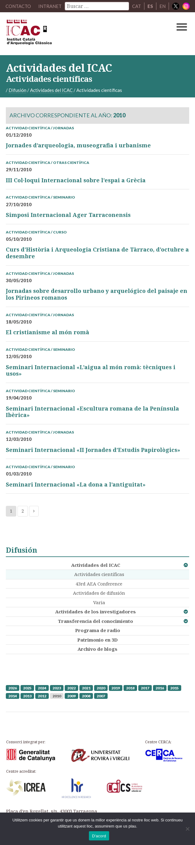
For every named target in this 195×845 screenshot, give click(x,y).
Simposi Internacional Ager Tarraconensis (68, 214)
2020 (101, 688)
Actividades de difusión (99, 593)
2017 (145, 688)
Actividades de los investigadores (95, 611)
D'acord (99, 836)
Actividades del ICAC (95, 565)
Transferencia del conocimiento (95, 621)
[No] (187, 829)
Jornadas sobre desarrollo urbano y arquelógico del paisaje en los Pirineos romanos (96, 294)
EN (162, 6)
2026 (12, 688)
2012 (42, 696)
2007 (101, 696)
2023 (56, 688)
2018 (130, 688)
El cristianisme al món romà (47, 332)
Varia (99, 602)
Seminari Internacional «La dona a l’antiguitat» (76, 484)
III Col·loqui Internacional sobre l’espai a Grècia (76, 180)
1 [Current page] (11, 511)
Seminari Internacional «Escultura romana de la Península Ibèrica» (92, 412)
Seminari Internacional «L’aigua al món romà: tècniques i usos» (90, 370)
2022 (71, 688)
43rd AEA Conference (99, 584)
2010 (56, 696)
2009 (71, 696)
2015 (174, 688)
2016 (159, 688)
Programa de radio (97, 630)
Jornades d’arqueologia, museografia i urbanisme (78, 145)
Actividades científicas (99, 574)
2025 (27, 688)
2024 (42, 688)
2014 (12, 696)
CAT (136, 6)
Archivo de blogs (97, 649)
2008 (86, 696)
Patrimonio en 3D (97, 640)
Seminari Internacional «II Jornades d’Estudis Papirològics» (93, 449)
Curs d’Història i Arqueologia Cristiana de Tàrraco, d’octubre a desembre (97, 253)
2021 (86, 688)
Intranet (50, 6)
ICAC (78, 34)
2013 (27, 696)
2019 (115, 688)
